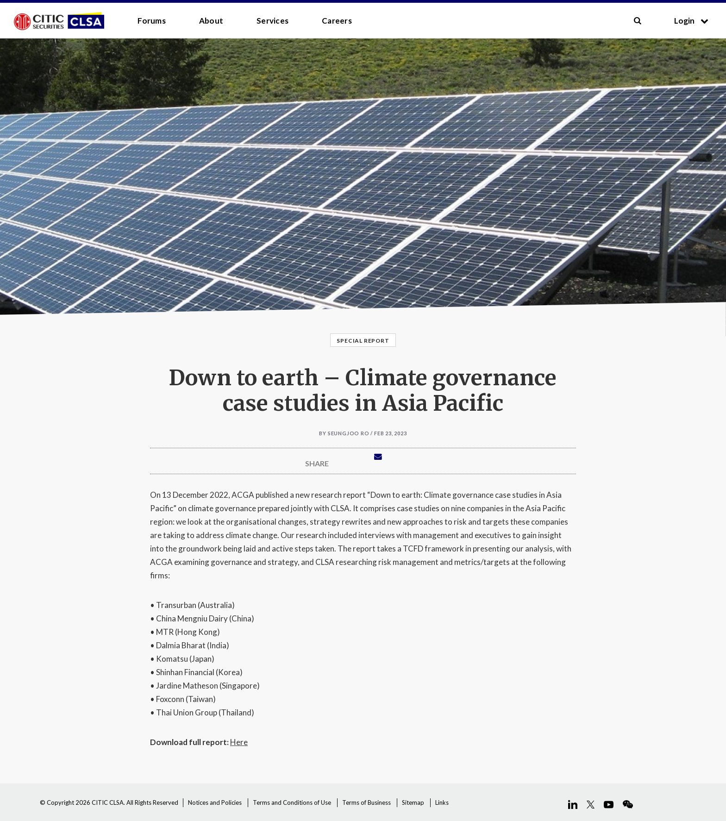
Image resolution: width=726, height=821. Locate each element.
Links (442, 802)
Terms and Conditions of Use (292, 802)
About (211, 20)
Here (239, 742)
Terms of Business (366, 802)
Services (272, 20)
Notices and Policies (215, 802)
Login (691, 20)
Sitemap (413, 802)
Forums (152, 20)
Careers (337, 20)
